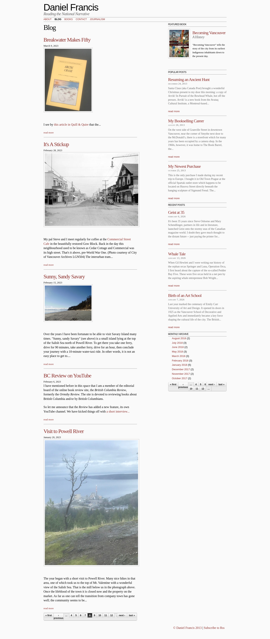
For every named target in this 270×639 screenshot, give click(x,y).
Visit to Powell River (64, 431)
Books (68, 19)
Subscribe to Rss (214, 627)
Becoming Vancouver (209, 32)
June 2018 (178, 347)
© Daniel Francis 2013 (187, 627)
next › (122, 615)
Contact (81, 19)
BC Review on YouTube (67, 376)
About (48, 19)
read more (49, 132)
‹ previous (58, 616)
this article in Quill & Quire (71, 124)
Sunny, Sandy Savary (64, 276)
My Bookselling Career (186, 120)
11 (105, 615)
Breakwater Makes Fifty (67, 40)
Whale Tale (177, 253)
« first (48, 615)
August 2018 (179, 338)
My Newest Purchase (184, 166)
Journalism (97, 19)
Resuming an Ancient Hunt (189, 79)
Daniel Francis (71, 7)
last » (132, 615)
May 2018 (177, 351)
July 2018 (177, 342)
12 (111, 615)
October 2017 (179, 378)
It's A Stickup (56, 144)
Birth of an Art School (184, 295)
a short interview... (117, 411)
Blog (58, 19)
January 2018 (179, 364)
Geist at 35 (176, 212)
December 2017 (181, 369)
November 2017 (181, 373)
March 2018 (178, 356)
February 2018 (180, 360)
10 (100, 615)
